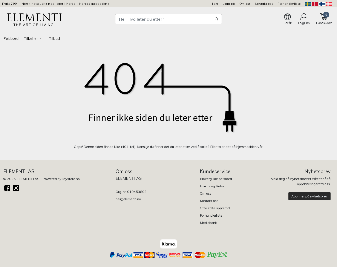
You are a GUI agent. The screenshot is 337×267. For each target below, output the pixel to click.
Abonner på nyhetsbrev (309, 196)
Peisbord (10, 38)
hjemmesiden (246, 146)
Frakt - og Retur (212, 186)
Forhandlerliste (289, 3)
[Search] (168, 19)
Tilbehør (31, 38)
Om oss (245, 3)
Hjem (214, 3)
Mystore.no (71, 179)
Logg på (229, 3)
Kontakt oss (264, 3)
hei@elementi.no (128, 199)
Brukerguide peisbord (216, 179)
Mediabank (208, 222)
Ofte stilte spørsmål (215, 208)
